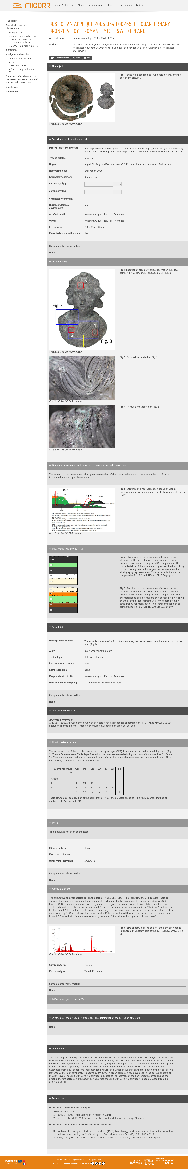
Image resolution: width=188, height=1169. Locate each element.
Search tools (125, 5)
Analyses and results (17, 54)
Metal (12, 62)
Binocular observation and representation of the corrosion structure (23, 39)
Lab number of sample (61, 663)
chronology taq (57, 191)
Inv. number (55, 227)
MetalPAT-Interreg (64, 5)
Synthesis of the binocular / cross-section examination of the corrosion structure (22, 79)
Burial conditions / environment (59, 207)
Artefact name (57, 38)
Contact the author (60, 58)
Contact (59, 1160)
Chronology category (60, 177)
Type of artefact (57, 158)
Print (87, 58)
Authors (53, 44)
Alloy (52, 651)
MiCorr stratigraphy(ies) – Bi (24, 46)
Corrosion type (57, 971)
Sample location (58, 670)
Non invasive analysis (20, 58)
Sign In (140, 5)
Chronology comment (61, 199)
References (12, 92)
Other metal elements (61, 861)
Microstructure (57, 848)
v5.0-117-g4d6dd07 (92, 1160)
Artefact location (58, 214)
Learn (111, 5)
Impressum (77, 1160)
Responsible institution (61, 676)
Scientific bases (96, 5)
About (81, 5)
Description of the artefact (63, 148)
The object (11, 21)
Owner (52, 221)
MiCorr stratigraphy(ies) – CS (22, 71)
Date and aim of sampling (63, 683)
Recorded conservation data (64, 233)
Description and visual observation (18, 27)
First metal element (60, 854)
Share (76, 58)
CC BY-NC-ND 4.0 (90, 1163)
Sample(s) (11, 50)
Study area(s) (16, 32)
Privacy (67, 1160)
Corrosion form (57, 965)
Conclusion (12, 87)
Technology (55, 657)
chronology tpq (57, 183)
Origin (52, 164)
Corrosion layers (17, 65)
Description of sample (61, 641)
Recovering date (58, 171)
